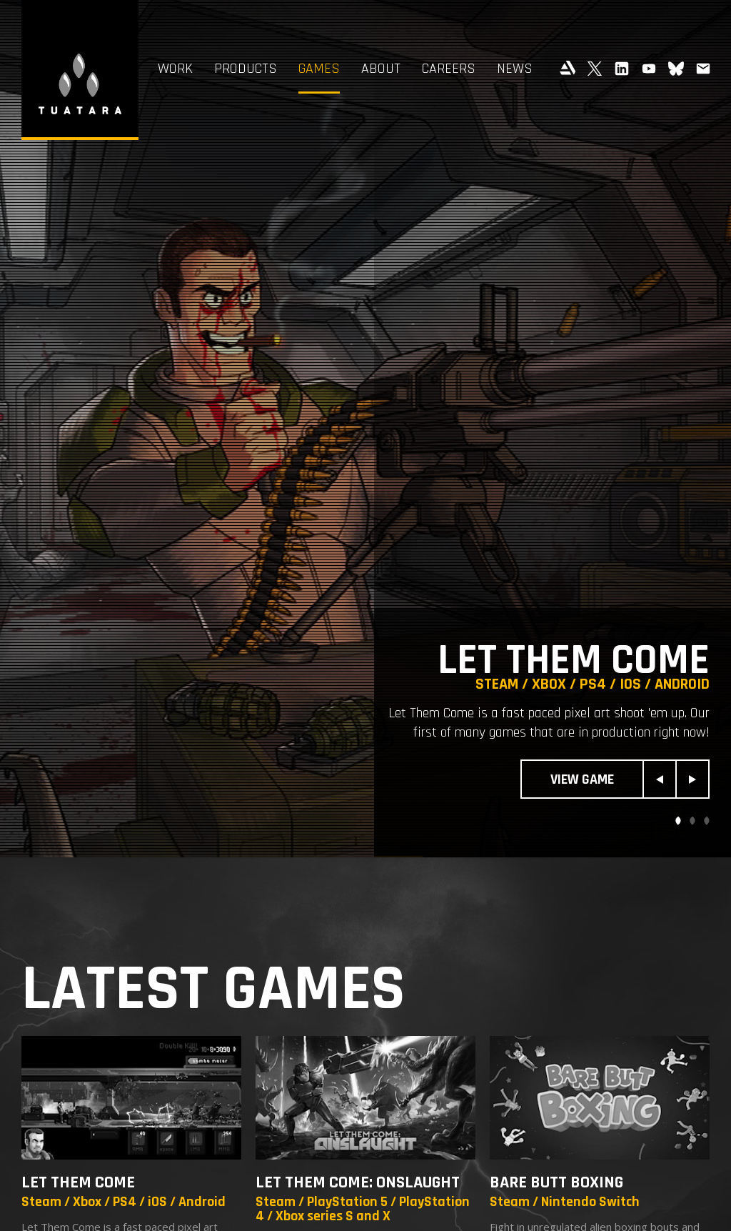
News (515, 68)
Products (245, 68)
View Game (582, 779)
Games (319, 68)
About (380, 68)
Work (175, 68)
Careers (448, 68)
